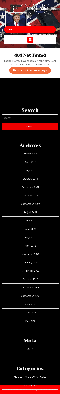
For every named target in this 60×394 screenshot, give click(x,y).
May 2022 (30, 257)
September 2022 (30, 223)
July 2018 (30, 324)
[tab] (30, 40)
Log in (30, 369)
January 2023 (30, 198)
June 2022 (30, 249)
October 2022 (30, 215)
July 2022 (30, 240)
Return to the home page (32, 71)
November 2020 (30, 290)
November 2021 (30, 274)
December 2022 (30, 207)
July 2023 (30, 190)
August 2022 (30, 232)
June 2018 (30, 332)
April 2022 (30, 265)
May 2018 (30, 341)
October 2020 (30, 299)
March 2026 (30, 173)
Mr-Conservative (30, 20)
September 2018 (30, 316)
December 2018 (30, 307)
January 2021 (30, 282)
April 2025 (30, 182)
